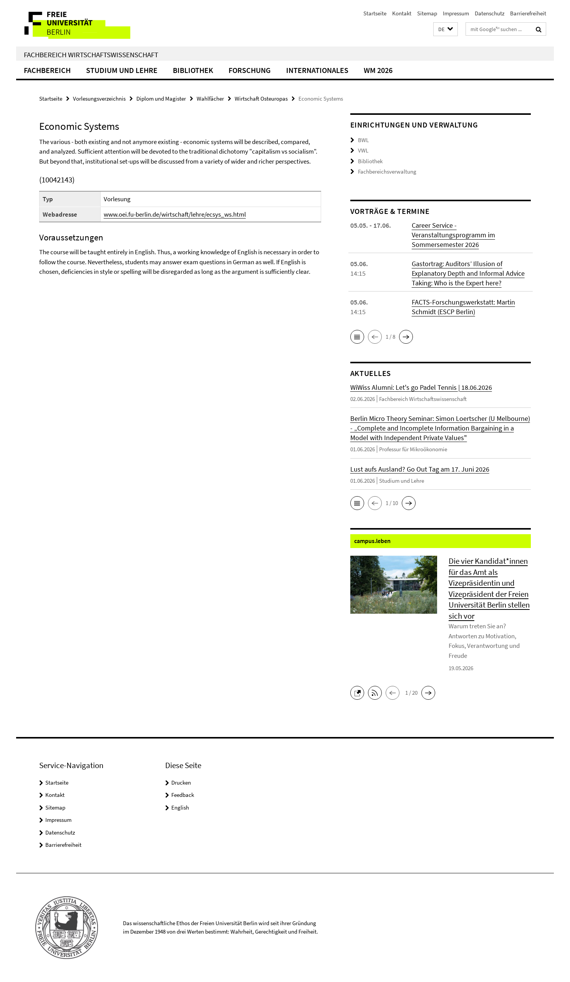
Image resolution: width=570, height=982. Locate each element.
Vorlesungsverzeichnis (99, 98)
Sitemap (427, 13)
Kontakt (401, 13)
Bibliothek (193, 70)
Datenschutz (489, 13)
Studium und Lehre (121, 70)
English (180, 807)
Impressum (456, 13)
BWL (363, 140)
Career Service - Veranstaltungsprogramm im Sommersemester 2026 (453, 235)
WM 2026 (378, 70)
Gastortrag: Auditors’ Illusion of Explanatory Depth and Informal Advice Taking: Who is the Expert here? (468, 273)
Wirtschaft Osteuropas (261, 98)
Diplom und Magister (161, 98)
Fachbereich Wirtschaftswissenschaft (91, 54)
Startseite (374, 13)
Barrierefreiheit (528, 13)
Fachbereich (47, 70)
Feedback (182, 794)
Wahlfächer (210, 98)
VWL (363, 150)
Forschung (250, 70)
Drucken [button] (181, 782)
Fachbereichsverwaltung (387, 171)
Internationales (317, 70)
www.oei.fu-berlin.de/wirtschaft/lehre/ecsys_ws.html (175, 214)
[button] (445, 29)
